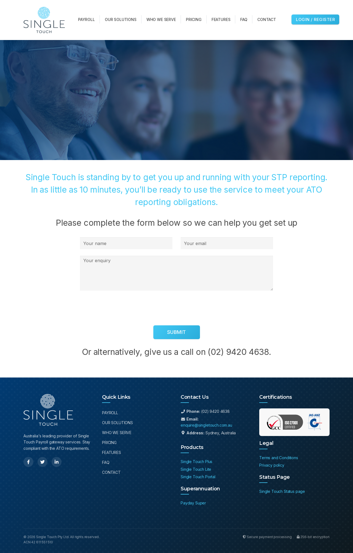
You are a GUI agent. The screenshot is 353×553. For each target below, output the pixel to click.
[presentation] (122, 308)
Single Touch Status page (282, 491)
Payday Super (193, 503)
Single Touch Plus (196, 461)
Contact (111, 472)
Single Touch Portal (198, 476)
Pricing (109, 442)
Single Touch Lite (196, 469)
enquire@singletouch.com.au (206, 425)
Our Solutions (117, 422)
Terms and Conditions (278, 457)
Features (111, 452)
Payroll (110, 412)
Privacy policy (271, 465)
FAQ (105, 462)
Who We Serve (117, 432)
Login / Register (315, 19)
